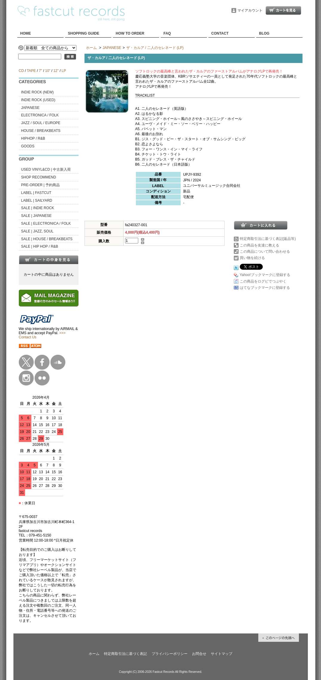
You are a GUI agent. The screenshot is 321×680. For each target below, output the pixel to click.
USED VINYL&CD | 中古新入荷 (46, 169)
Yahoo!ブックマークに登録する (265, 275)
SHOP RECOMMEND (38, 177)
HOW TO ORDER (130, 33)
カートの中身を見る (49, 259)
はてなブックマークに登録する (265, 288)
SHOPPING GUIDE (83, 33)
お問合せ (199, 654)
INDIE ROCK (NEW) (37, 92)
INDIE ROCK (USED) (38, 100)
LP (64, 71)
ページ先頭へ (278, 637)
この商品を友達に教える (259, 245)
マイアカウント (249, 10)
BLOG (264, 33)
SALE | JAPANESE (36, 216)
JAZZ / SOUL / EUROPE (41, 123)
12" (56, 71)
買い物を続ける (252, 258)
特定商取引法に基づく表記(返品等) (268, 239)
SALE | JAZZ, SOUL (37, 231)
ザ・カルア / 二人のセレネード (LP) (155, 48)
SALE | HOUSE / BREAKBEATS (47, 239)
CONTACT (220, 33)
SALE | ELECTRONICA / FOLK (46, 223)
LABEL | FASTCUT (36, 193)
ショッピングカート (283, 10)
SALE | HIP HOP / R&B (39, 246)
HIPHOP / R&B (33, 138)
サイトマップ (221, 654)
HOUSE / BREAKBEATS (41, 131)
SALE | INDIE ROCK (37, 208)
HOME (25, 33)
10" (47, 71)
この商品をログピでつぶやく (263, 281)
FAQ (167, 33)
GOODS (28, 146)
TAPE (31, 71)
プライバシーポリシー (170, 654)
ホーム (91, 48)
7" (40, 71)
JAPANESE (30, 108)
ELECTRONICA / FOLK (40, 115)
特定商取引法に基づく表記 (125, 654)
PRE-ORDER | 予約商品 (40, 185)
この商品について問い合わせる (265, 251)
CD (21, 71)
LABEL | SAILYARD (36, 200)
